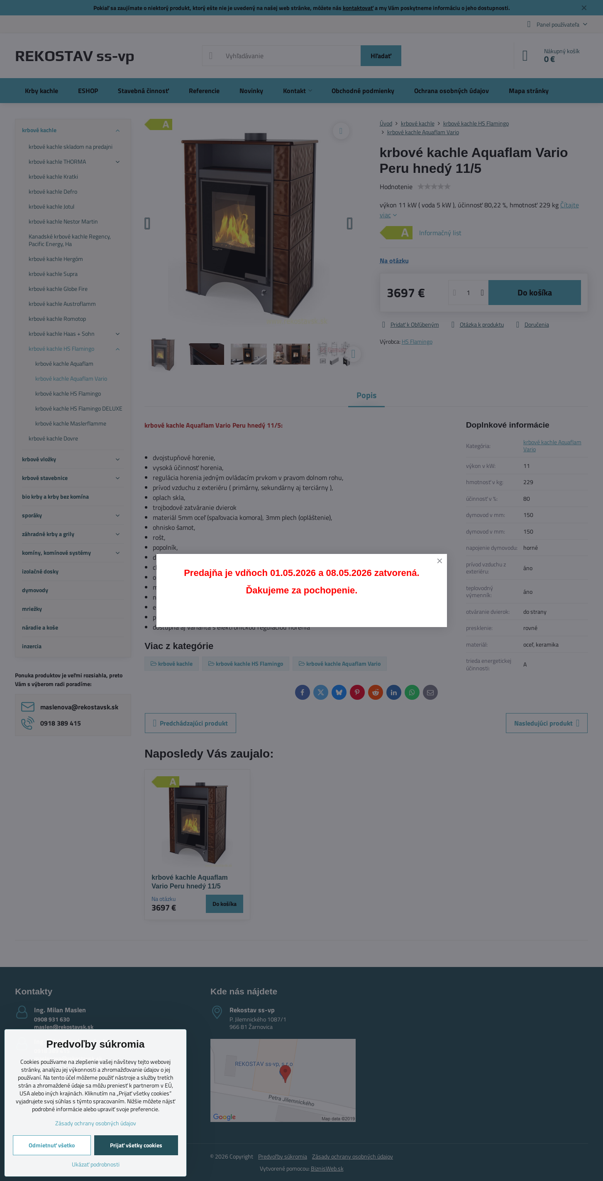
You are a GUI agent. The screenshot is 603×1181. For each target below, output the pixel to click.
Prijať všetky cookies (136, 1145)
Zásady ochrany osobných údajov (95, 1123)
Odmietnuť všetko (52, 1145)
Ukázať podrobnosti (96, 1164)
